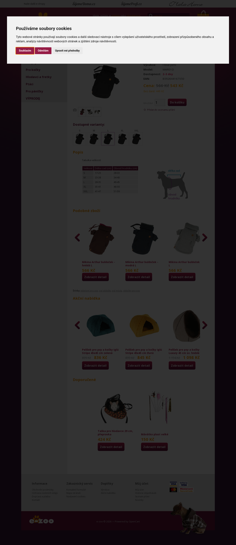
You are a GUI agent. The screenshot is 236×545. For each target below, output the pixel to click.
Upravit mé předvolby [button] (67, 50)
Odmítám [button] (43, 50)
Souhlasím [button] (25, 50)
